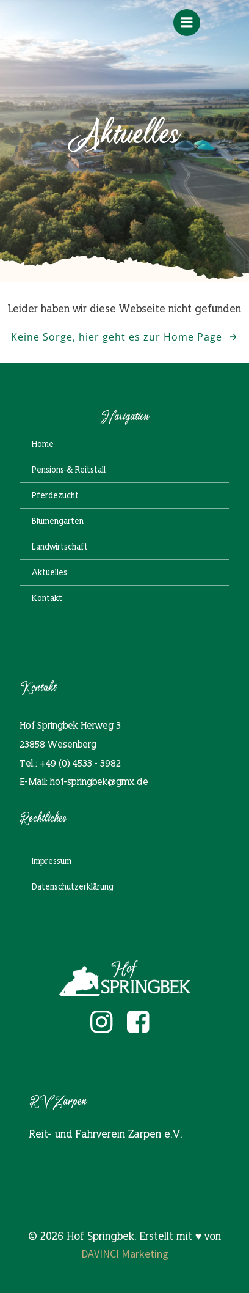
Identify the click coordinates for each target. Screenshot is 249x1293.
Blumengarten (58, 521)
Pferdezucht (55, 495)
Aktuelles (49, 572)
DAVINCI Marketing (124, 1254)
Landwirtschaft (60, 546)
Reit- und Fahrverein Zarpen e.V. (105, 1133)
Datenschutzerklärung (73, 886)
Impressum (51, 861)
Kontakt (47, 598)
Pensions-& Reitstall (69, 469)
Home (43, 444)
